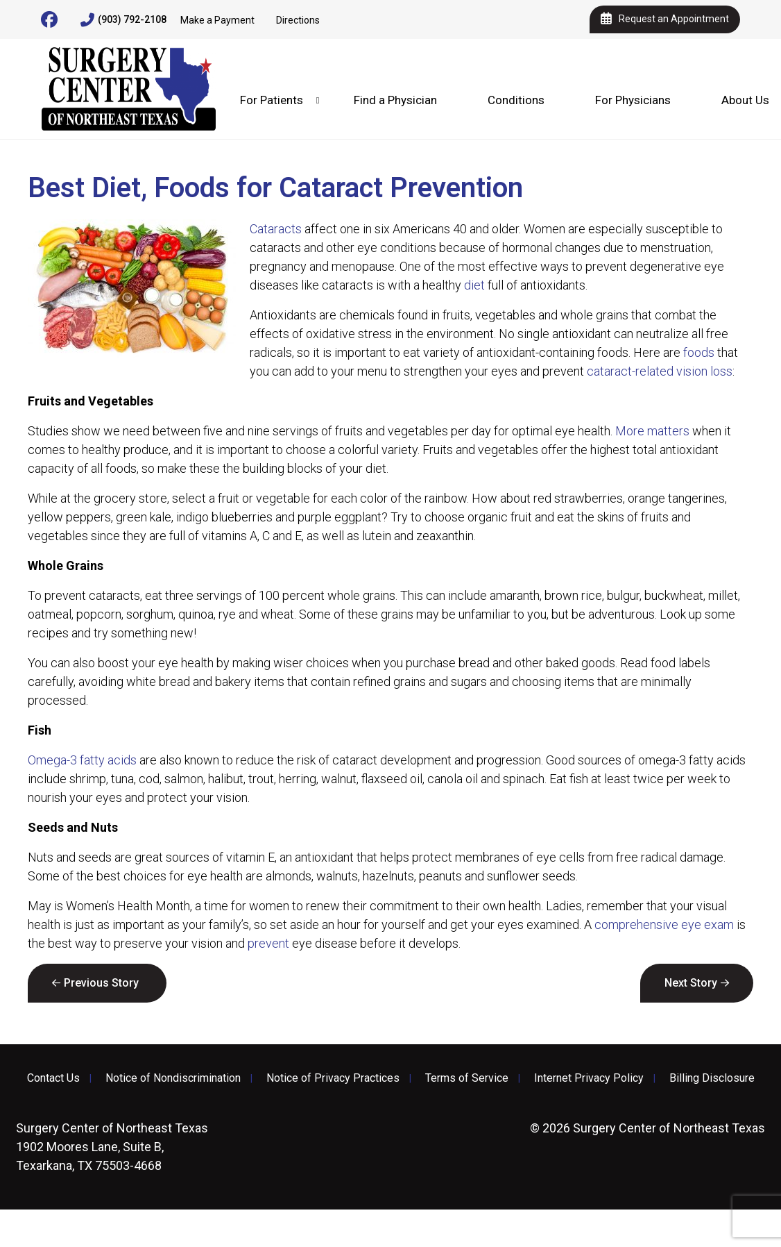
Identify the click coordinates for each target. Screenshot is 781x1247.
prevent (268, 943)
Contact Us (53, 1078)
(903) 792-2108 (123, 20)
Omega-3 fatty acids (82, 760)
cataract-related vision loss (659, 371)
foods (698, 352)
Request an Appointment (665, 19)
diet (474, 285)
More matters (652, 431)
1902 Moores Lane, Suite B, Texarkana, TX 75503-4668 (112, 1147)
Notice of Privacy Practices (333, 1078)
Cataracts (276, 228)
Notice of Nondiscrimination (173, 1078)
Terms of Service (466, 1078)
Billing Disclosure (712, 1078)
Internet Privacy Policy (589, 1078)
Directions (298, 20)
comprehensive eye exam (664, 924)
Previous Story (101, 982)
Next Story (690, 982)
